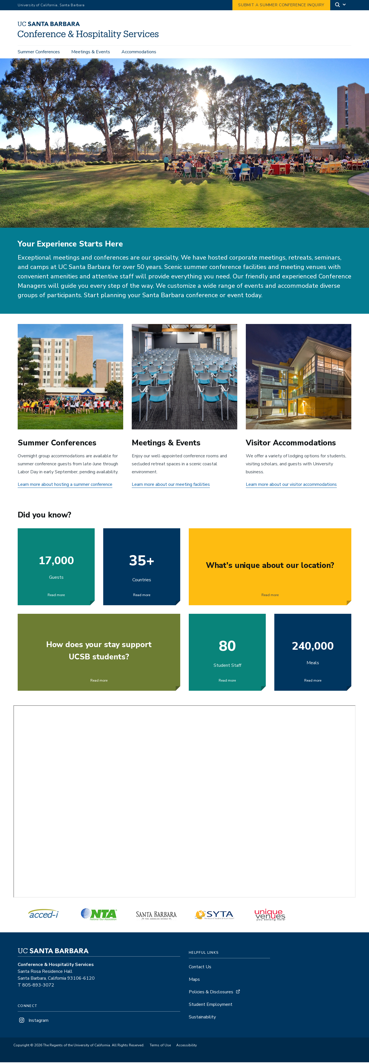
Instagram (33, 1022)
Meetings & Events (90, 52)
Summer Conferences (39, 52)
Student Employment (210, 1006)
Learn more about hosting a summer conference (65, 486)
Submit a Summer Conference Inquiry (281, 5)
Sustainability (202, 1019)
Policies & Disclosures (211, 994)
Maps (194, 981)
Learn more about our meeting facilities (171, 486)
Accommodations (138, 52)
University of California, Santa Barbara (51, 5)
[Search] (340, 5)
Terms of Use (160, 1047)
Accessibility (186, 1047)
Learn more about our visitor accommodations (291, 486)
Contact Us (200, 969)
